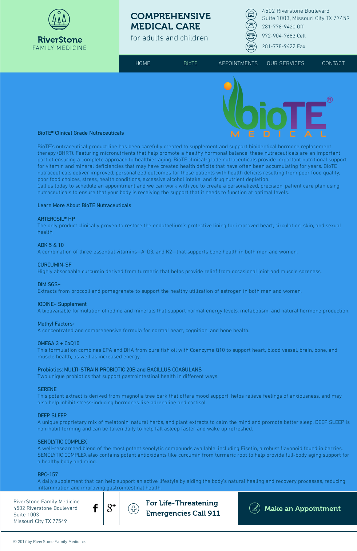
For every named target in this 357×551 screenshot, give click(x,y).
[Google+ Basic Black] (111, 508)
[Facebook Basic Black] (95, 508)
